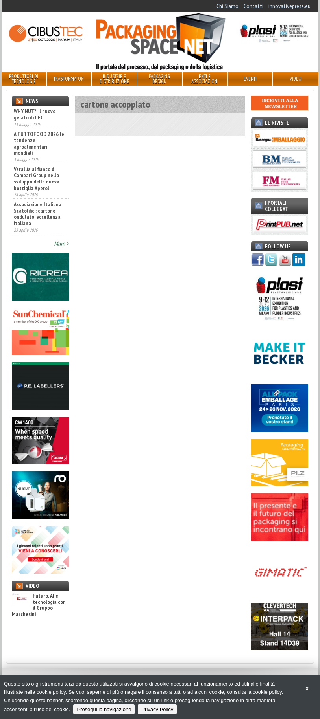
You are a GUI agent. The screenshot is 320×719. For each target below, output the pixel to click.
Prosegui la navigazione (104, 709)
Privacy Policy (157, 709)
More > (61, 244)
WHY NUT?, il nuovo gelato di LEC (34, 114)
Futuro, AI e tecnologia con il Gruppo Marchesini (39, 605)
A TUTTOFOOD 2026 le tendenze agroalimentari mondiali (39, 143)
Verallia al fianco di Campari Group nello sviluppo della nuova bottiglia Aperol (36, 178)
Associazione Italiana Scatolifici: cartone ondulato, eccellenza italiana (37, 213)
